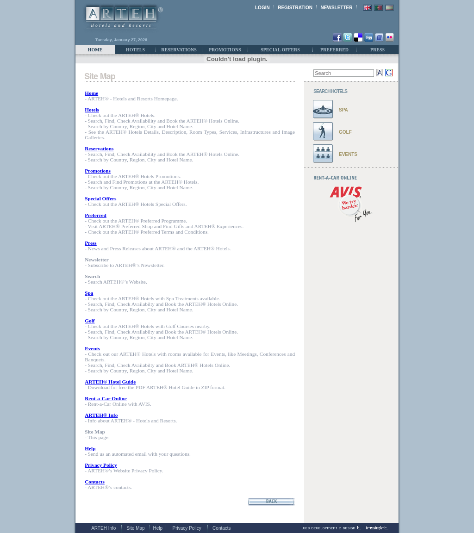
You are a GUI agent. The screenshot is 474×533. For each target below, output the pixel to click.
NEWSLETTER (337, 7)
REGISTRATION (295, 7)
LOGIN (262, 7)
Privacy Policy (187, 528)
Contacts (221, 528)
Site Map (135, 528)
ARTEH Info (103, 528)
